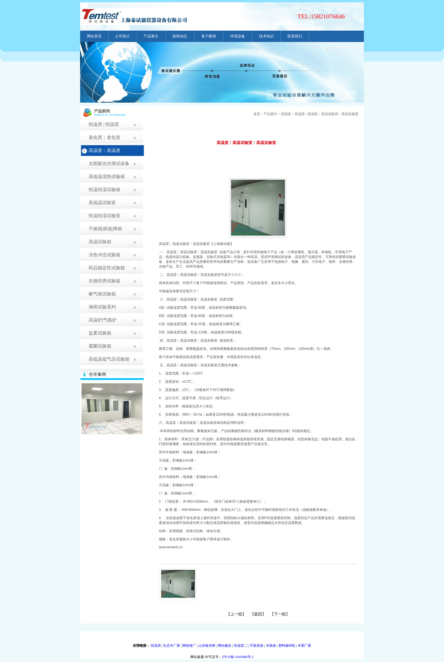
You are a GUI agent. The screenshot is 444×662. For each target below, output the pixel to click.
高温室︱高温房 (104, 150)
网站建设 (224, 646)
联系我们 (294, 36)
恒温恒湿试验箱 (104, 189)
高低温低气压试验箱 (109, 359)
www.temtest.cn (171, 547)
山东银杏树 (206, 646)
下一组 (280, 614)
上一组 (236, 614)
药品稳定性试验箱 (107, 267)
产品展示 (151, 36)
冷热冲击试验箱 (104, 254)
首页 (256, 114)
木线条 (271, 646)
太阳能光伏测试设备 (109, 163)
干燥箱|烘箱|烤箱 (105, 228)
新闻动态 (179, 36)
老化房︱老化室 (104, 137)
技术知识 (266, 36)
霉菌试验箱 (100, 346)
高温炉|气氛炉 (103, 320)
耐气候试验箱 (102, 293)
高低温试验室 (102, 202)
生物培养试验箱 (104, 280)
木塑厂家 (304, 646)
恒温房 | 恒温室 (104, 124)
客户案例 (208, 36)
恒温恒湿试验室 (104, 215)
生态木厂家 (171, 646)
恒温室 (239, 646)
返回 (258, 614)
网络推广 (189, 646)
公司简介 (122, 36)
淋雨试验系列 (102, 306)
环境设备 (237, 36)
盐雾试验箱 (100, 333)
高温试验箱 (100, 241)
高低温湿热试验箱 (107, 176)
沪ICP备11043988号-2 (238, 657)
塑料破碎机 (286, 646)
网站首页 (94, 36)
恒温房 (156, 646)
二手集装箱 (254, 646)
